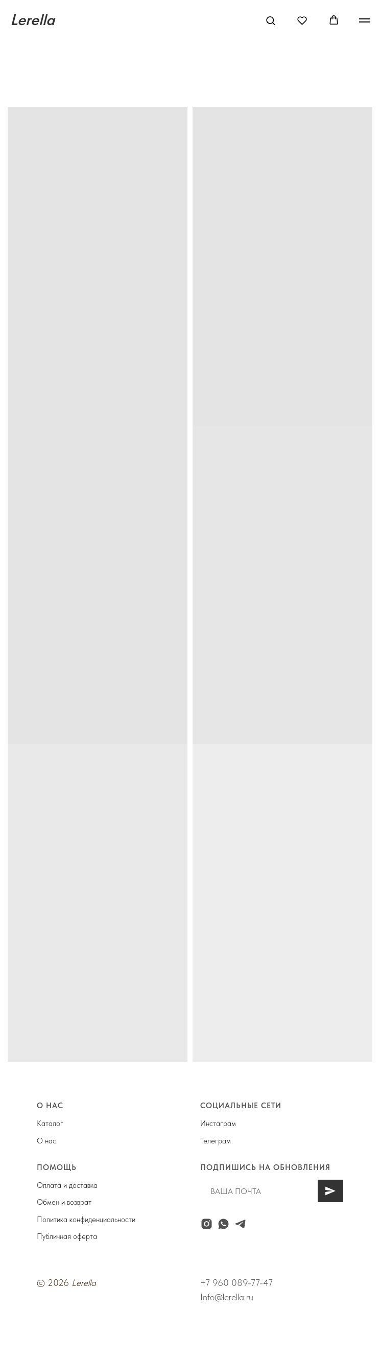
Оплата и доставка (67, 1185)
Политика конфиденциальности (86, 1219)
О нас (46, 1140)
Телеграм (215, 1140)
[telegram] (240, 1223)
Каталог (50, 1123)
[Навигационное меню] (364, 20)
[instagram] (206, 1223)
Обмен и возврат (64, 1202)
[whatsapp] (223, 1223)
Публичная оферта (67, 1236)
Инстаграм (218, 1123)
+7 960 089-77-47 (236, 1282)
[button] (270, 20)
